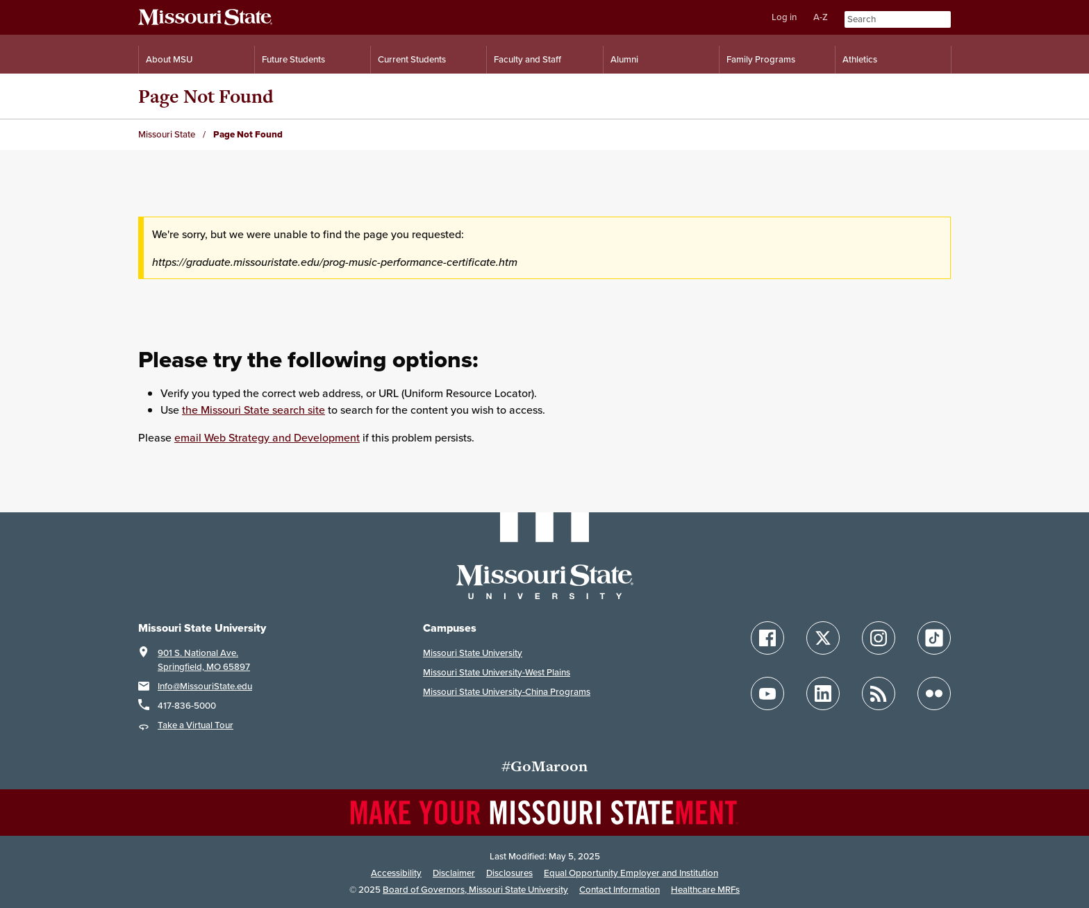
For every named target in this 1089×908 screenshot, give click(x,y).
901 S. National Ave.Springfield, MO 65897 (204, 659)
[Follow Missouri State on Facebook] (767, 638)
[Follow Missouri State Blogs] (878, 693)
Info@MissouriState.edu (205, 686)
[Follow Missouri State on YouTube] (767, 693)
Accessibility (396, 873)
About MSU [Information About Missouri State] (169, 59)
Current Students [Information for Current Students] (412, 59)
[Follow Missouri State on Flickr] (934, 693)
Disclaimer (454, 873)
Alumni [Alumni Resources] (624, 59)
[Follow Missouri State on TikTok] (934, 638)
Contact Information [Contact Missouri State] (619, 889)
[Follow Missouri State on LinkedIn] (823, 693)
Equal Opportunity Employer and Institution (631, 873)
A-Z (820, 17)
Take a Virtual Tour (195, 725)
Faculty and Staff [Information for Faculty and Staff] (527, 59)
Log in (784, 17)
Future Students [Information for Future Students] (293, 59)
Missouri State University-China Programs (506, 691)
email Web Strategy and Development (267, 437)
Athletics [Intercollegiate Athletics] (859, 59)
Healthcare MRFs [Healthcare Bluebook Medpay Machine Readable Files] (705, 889)
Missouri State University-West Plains (496, 672)
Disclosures (509, 873)
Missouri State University (472, 652)
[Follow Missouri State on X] (823, 638)
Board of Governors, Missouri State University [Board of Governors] (475, 889)
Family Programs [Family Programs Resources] (760, 59)
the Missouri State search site (253, 409)
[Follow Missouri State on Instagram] (878, 638)
